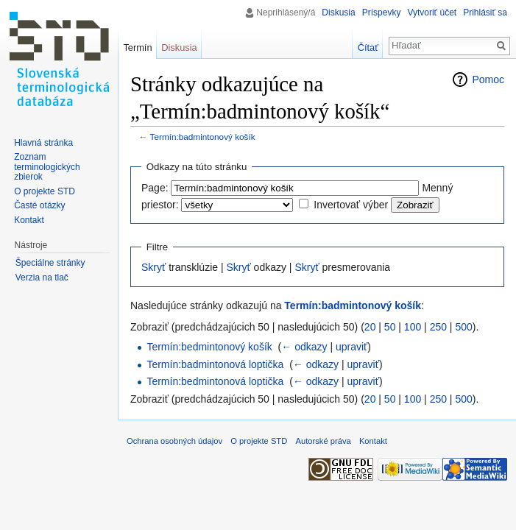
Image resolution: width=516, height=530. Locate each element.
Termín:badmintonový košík (202, 136)
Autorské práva (322, 441)
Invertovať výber (351, 205)
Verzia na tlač (41, 277)
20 (370, 327)
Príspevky (381, 12)
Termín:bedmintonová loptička (214, 381)
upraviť (351, 347)
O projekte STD (44, 191)
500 (463, 327)
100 (412, 327)
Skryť (153, 267)
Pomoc (488, 79)
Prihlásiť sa (485, 12)
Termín (137, 47)
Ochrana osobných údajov (174, 441)
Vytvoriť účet (431, 12)
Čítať (368, 47)
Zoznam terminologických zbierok (46, 167)
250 (438, 327)
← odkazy (304, 347)
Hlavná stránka (43, 143)
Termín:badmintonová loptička (214, 364)
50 (390, 327)
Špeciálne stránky (50, 263)
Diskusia (338, 12)
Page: (155, 188)
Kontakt (29, 220)
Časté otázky (39, 205)
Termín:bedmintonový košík (209, 347)
